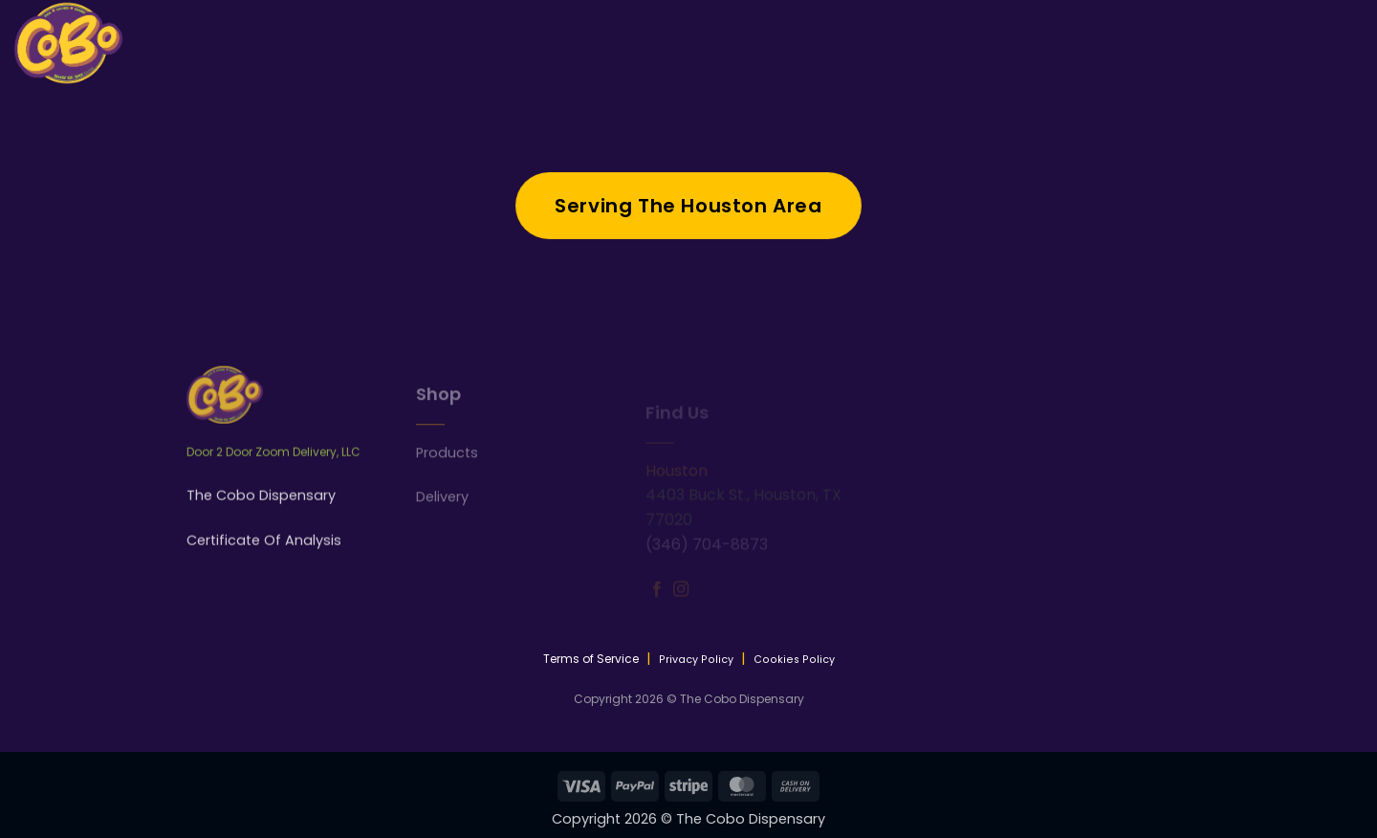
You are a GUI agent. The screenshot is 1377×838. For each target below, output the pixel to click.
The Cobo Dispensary (261, 510)
